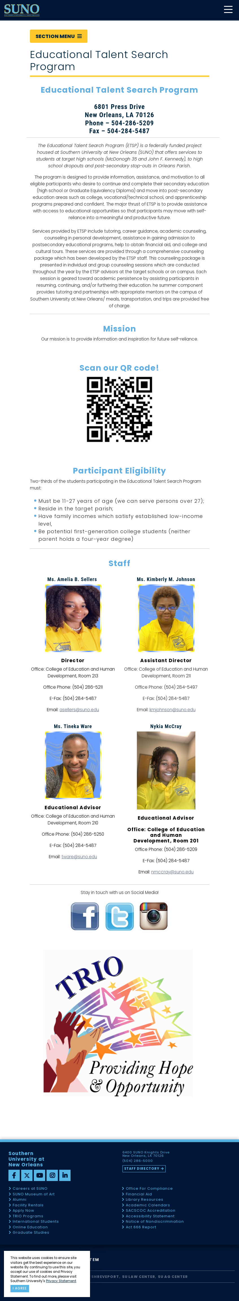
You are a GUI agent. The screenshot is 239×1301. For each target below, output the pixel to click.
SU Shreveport (102, 1276)
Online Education (30, 1227)
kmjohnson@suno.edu (173, 710)
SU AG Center (173, 1276)
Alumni (20, 1200)
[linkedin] (65, 1175)
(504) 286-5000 (137, 1161)
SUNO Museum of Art (34, 1194)
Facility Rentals (28, 1205)
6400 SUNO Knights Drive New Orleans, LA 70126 (146, 1154)
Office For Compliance (149, 1189)
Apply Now (23, 1211)
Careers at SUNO (30, 1189)
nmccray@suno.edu (172, 872)
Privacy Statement (61, 1281)
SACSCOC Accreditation (151, 1211)
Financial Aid (139, 1194)
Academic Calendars (148, 1205)
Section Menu (59, 36)
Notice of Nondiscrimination (155, 1222)
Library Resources (144, 1200)
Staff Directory (142, 1168)
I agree (20, 1288)
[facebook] (14, 1175)
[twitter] (26, 1175)
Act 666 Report (141, 1227)
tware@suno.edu (79, 857)
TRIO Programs (28, 1216)
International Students (36, 1222)
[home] (22, 10)
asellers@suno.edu (79, 710)
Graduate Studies (31, 1233)
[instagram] (52, 1175)
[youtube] (39, 1175)
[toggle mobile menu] (228, 10)
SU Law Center (138, 1276)
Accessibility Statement (150, 1216)
